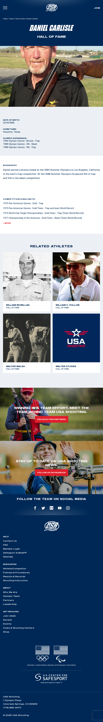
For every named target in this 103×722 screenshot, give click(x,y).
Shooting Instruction (15, 580)
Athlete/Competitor (14, 568)
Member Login (11, 549)
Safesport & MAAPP (15, 553)
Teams (11, 19)
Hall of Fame (20, 19)
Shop (6, 632)
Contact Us (10, 541)
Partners (8, 600)
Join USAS (9, 616)
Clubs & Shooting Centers (18, 628)
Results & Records (14, 576)
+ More (7, 223)
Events (7, 624)
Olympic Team (11, 596)
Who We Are (10, 592)
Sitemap (8, 556)
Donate (7, 620)
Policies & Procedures (16, 572)
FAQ (5, 545)
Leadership (10, 604)
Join (97, 8)
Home (5, 19)
